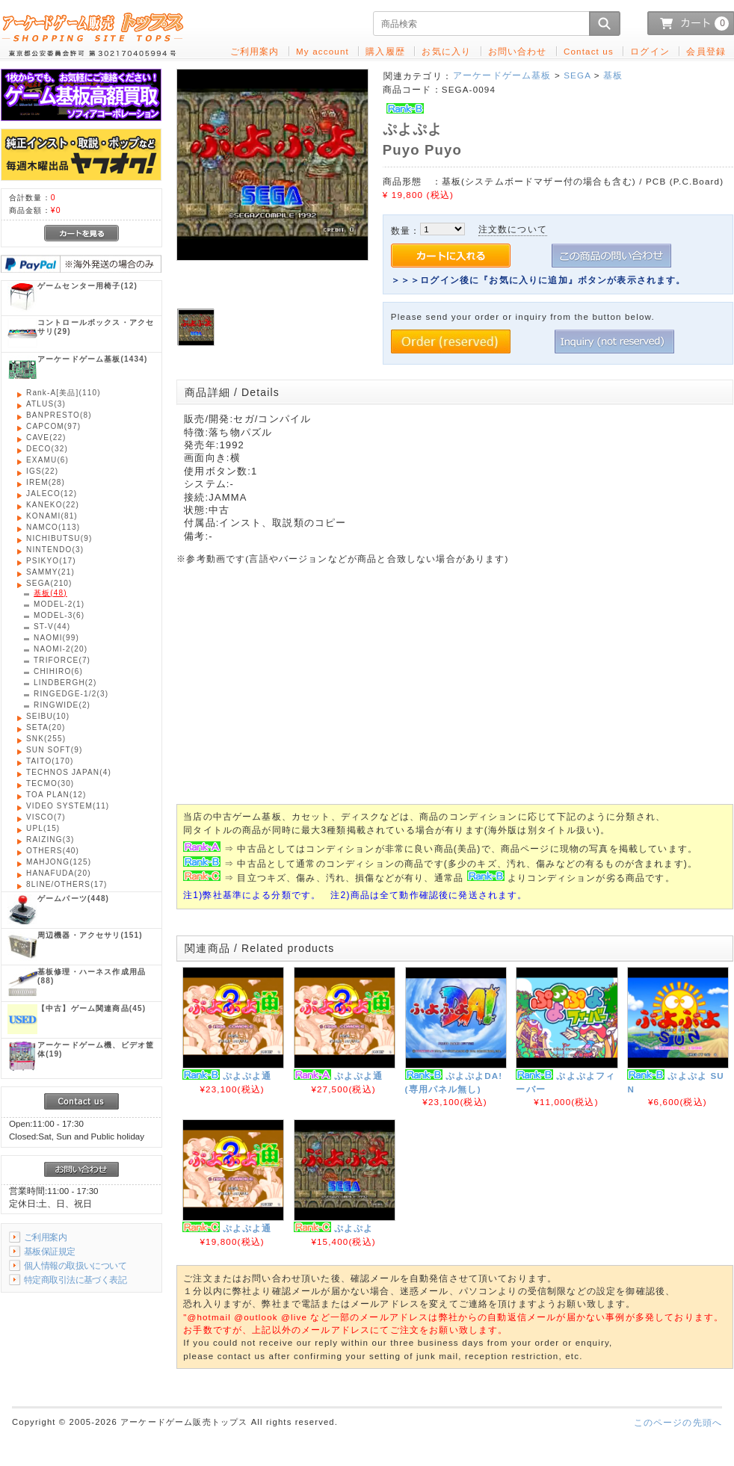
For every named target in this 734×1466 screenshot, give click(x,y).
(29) (95, 326)
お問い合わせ (517, 51)
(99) (56, 638)
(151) (90, 935)
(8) (59, 415)
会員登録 (706, 51)
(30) (50, 783)
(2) (65, 682)
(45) (91, 1008)
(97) (53, 426)
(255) (46, 738)
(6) (47, 460)
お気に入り (446, 51)
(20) (60, 649)
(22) (46, 437)
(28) (45, 482)
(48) (50, 593)
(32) (47, 449)
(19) (95, 1049)
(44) (52, 626)
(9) (59, 538)
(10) (48, 716)
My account (322, 51)
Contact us (589, 51)
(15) (43, 828)
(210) (49, 583)
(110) (63, 393)
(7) (62, 660)
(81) (52, 516)
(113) (53, 527)
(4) (68, 772)
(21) (50, 572)
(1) (59, 604)
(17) (51, 561)
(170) (49, 761)
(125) (58, 862)
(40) (52, 851)
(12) (87, 286)
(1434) (92, 359)
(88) (91, 976)
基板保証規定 (49, 1251)
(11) (67, 806)
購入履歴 (385, 51)
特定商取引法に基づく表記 (75, 1279)
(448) (73, 898)
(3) (46, 404)
